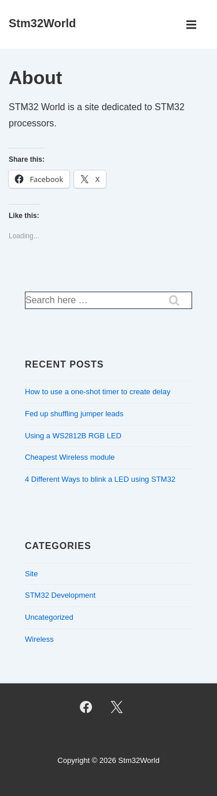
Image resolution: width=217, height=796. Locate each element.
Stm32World (42, 23)
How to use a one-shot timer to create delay (97, 391)
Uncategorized (49, 617)
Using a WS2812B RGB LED (73, 435)
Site (31, 573)
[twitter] (117, 707)
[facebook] (86, 707)
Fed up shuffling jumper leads (74, 413)
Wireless (39, 639)
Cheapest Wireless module (70, 457)
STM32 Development (60, 595)
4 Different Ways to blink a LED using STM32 (100, 479)
